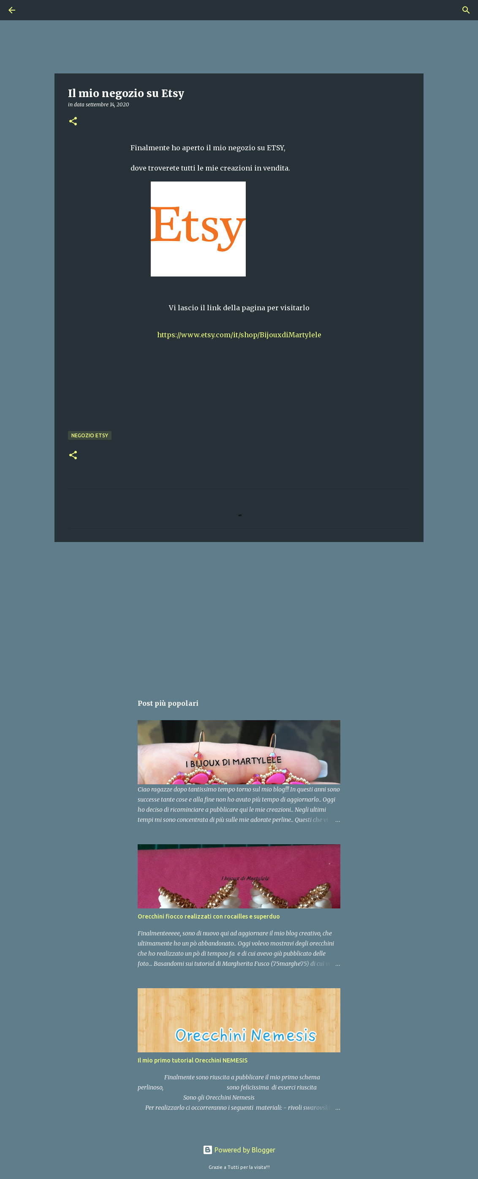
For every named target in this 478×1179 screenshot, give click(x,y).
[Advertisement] (239, 614)
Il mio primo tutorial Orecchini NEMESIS (192, 1060)
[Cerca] (35, 10)
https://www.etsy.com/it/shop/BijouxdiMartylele (239, 335)
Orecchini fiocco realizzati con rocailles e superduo (209, 916)
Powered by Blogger (239, 1150)
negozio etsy (89, 435)
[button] (73, 121)
